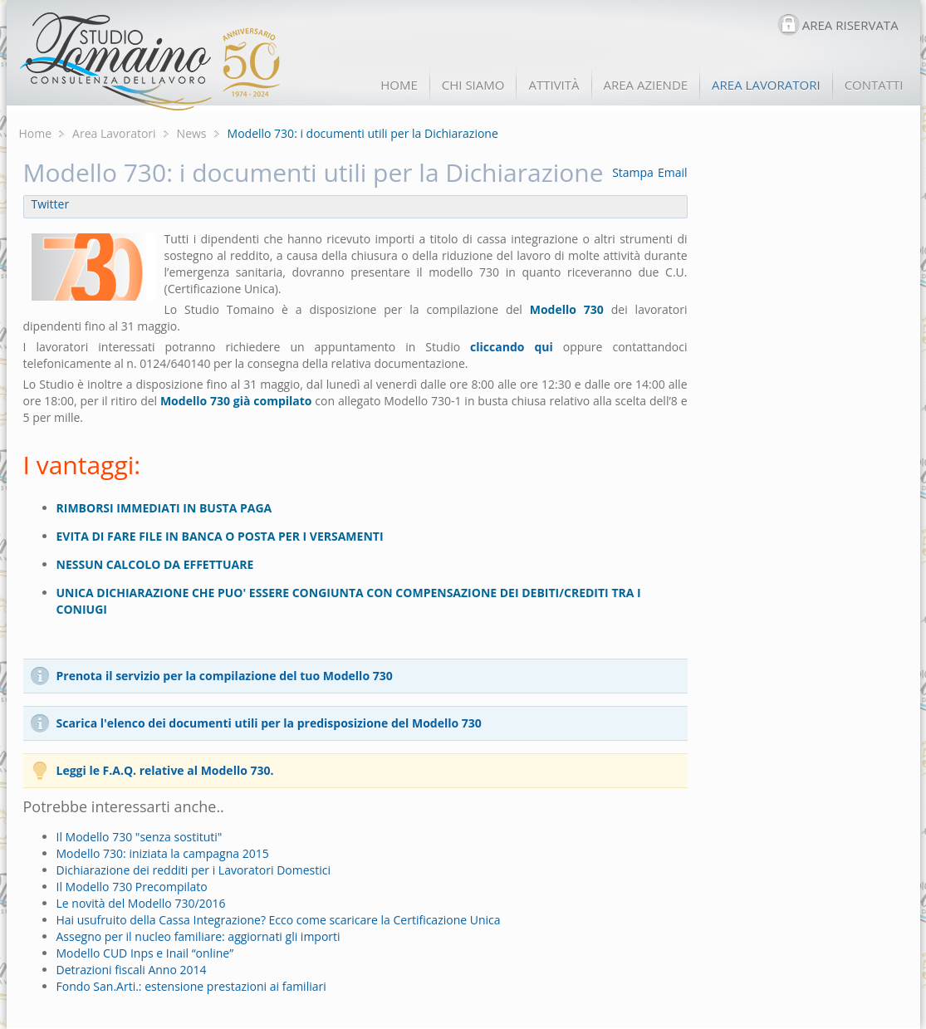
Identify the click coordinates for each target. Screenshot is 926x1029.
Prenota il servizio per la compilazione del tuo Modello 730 (224, 676)
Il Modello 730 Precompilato (132, 886)
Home (35, 133)
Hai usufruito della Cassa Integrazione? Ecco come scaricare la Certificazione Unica (278, 920)
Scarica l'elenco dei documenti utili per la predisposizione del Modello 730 (269, 723)
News (192, 133)
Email (673, 172)
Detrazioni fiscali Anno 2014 (131, 970)
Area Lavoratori (114, 133)
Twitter (51, 204)
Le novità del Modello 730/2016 (141, 903)
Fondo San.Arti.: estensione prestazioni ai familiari (191, 986)
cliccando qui (511, 347)
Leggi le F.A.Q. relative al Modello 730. (165, 770)
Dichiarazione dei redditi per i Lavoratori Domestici (193, 870)
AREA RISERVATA (850, 25)
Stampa (633, 172)
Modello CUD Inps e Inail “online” (145, 953)
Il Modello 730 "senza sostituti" (139, 837)
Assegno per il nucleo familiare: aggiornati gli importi (198, 936)
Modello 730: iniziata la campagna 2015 (162, 853)
